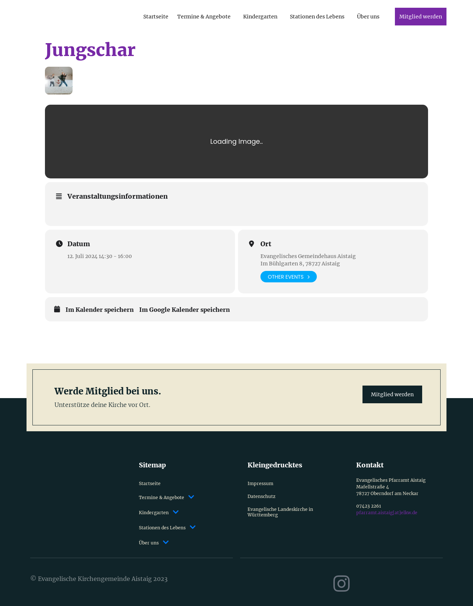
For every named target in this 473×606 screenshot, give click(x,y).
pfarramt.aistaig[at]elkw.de (386, 512)
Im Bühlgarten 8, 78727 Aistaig (300, 263)
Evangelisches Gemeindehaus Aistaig (308, 256)
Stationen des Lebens (317, 16)
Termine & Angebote (204, 16)
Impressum (260, 483)
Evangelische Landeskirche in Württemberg (280, 512)
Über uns (368, 16)
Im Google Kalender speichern (184, 309)
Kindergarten (260, 16)
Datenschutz (262, 496)
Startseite (155, 16)
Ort (265, 244)
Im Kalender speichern (100, 309)
